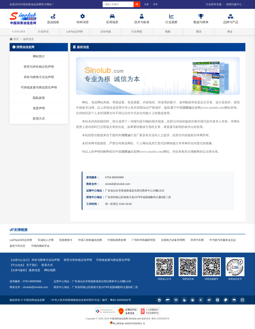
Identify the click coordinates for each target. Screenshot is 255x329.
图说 (198, 31)
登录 (155, 4)
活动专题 (105, 31)
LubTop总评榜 (74, 31)
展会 (230, 31)
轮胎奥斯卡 (65, 239)
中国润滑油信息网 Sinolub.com (125, 318)
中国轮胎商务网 (117, 239)
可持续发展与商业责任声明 (39, 87)
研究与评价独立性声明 (39, 66)
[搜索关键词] (118, 4)
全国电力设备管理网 (173, 239)
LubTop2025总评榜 (21, 239)
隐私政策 (39, 97)
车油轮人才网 (46, 239)
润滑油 (186, 107)
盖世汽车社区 (17, 245)
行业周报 (136, 31)
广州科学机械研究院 (143, 239)
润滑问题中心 (234, 4)
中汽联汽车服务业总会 (222, 239)
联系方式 (39, 118)
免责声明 (39, 108)
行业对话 (43, 31)
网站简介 (39, 56)
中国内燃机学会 (40, 245)
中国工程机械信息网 (90, 239)
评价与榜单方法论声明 (39, 77)
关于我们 (32, 265)
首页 (14, 39)
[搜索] (137, 4)
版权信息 (28, 39)
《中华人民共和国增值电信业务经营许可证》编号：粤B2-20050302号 (90, 299)
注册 (146, 4)
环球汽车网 (197, 239)
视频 (167, 31)
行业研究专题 (214, 4)
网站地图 (49, 270)
